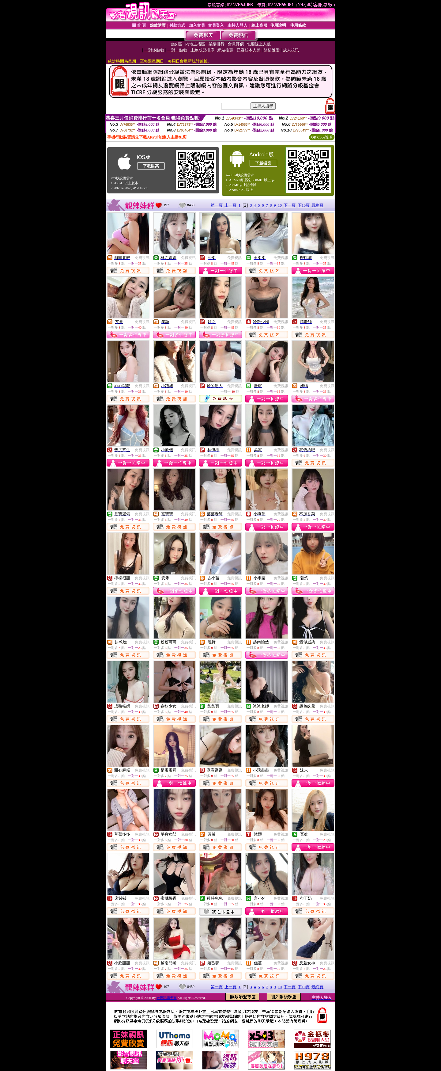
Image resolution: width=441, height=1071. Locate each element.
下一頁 (290, 205)
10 (280, 205)
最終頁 (317, 205)
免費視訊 (142, 258)
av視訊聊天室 (166, 998)
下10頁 (304, 205)
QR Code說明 (321, 137)
